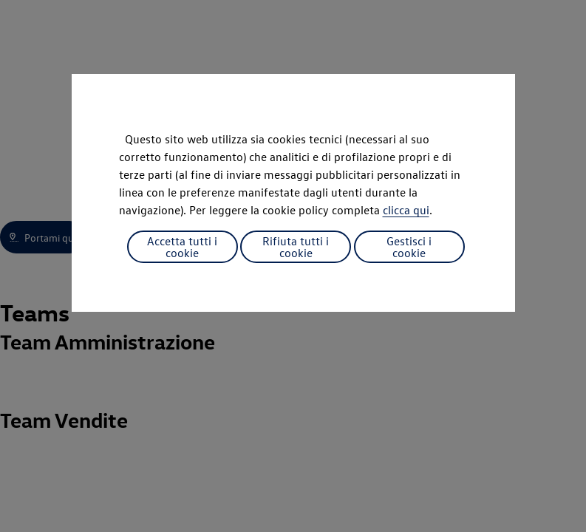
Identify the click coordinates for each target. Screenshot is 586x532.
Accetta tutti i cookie (182, 246)
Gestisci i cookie (409, 246)
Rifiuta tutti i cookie (295, 246)
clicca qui (406, 209)
